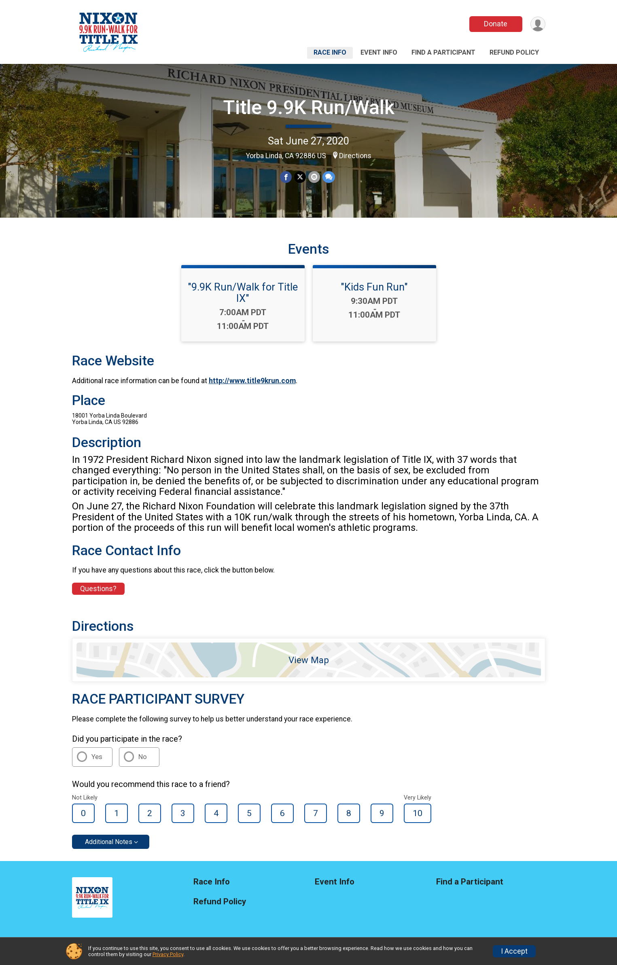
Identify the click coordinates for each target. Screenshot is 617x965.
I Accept (514, 951)
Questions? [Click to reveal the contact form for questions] (98, 589)
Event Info (378, 52)
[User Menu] (537, 24)
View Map (308, 660)
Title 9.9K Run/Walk (308, 107)
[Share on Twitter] (300, 177)
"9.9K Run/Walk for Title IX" (243, 292)
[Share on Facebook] (286, 177)
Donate (495, 23)
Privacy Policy (168, 954)
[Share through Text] (328, 177)
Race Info (330, 52)
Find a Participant (443, 52)
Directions (355, 156)
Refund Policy (514, 52)
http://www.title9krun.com (252, 381)
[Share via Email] (314, 177)
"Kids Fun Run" (374, 287)
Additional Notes (108, 842)
